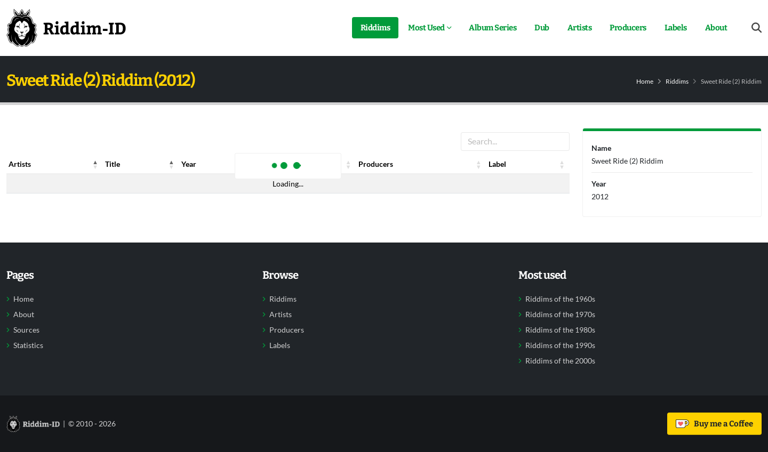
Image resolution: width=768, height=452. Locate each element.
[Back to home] (66, 28)
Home (644, 81)
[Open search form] (756, 28)
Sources (26, 330)
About (716, 28)
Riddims (375, 28)
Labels (676, 28)
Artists (579, 28)
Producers (628, 28)
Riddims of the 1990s (560, 345)
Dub (541, 28)
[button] (95, 164)
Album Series (492, 28)
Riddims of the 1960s (560, 299)
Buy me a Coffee (714, 424)
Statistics (28, 345)
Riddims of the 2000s (560, 361)
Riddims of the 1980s (560, 330)
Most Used (426, 28)
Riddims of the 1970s (560, 314)
